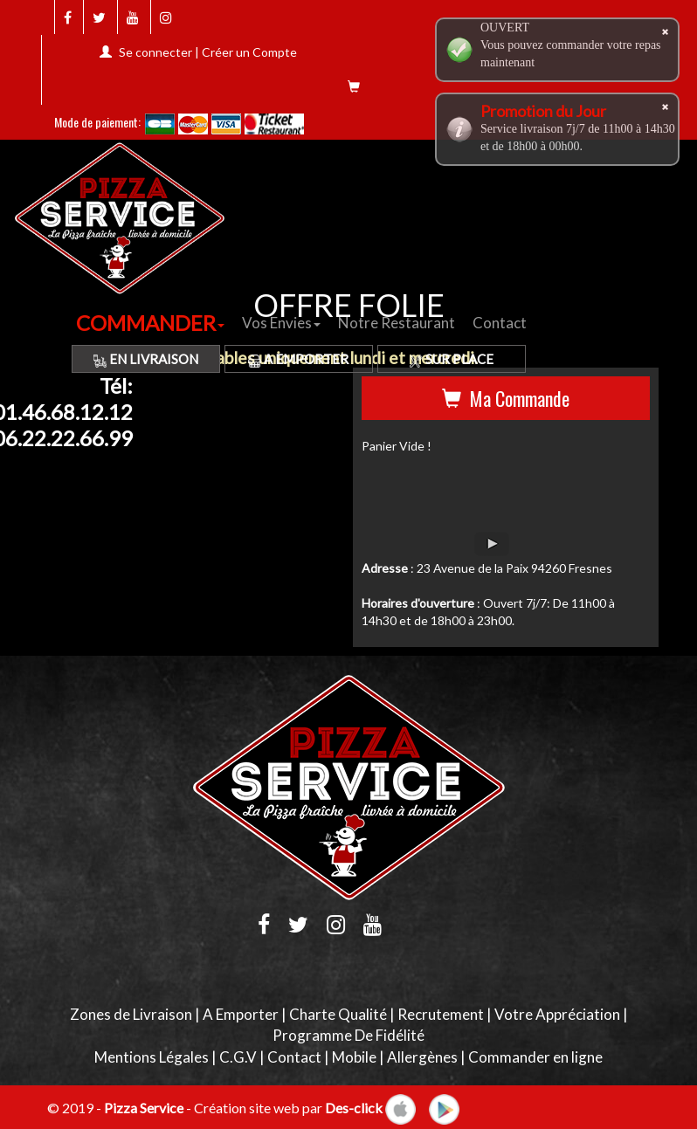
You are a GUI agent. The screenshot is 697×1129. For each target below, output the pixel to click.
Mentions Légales (151, 1057)
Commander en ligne (535, 1057)
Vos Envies (281, 322)
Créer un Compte (249, 52)
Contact (500, 322)
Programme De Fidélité (348, 1035)
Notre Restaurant (396, 322)
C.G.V (238, 1057)
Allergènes (422, 1057)
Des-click (354, 1106)
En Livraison (145, 359)
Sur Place (451, 359)
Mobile (354, 1057)
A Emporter (298, 359)
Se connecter (155, 52)
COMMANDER (150, 322)
